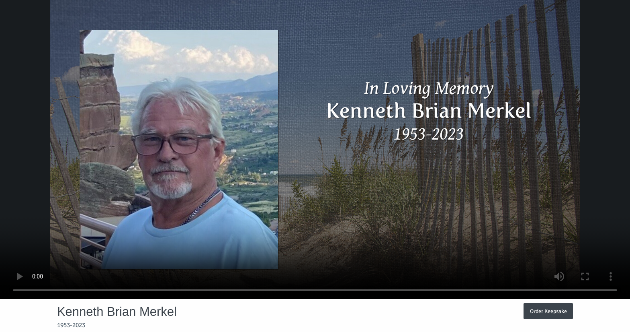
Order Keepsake (548, 311)
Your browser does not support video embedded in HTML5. (315, 149)
